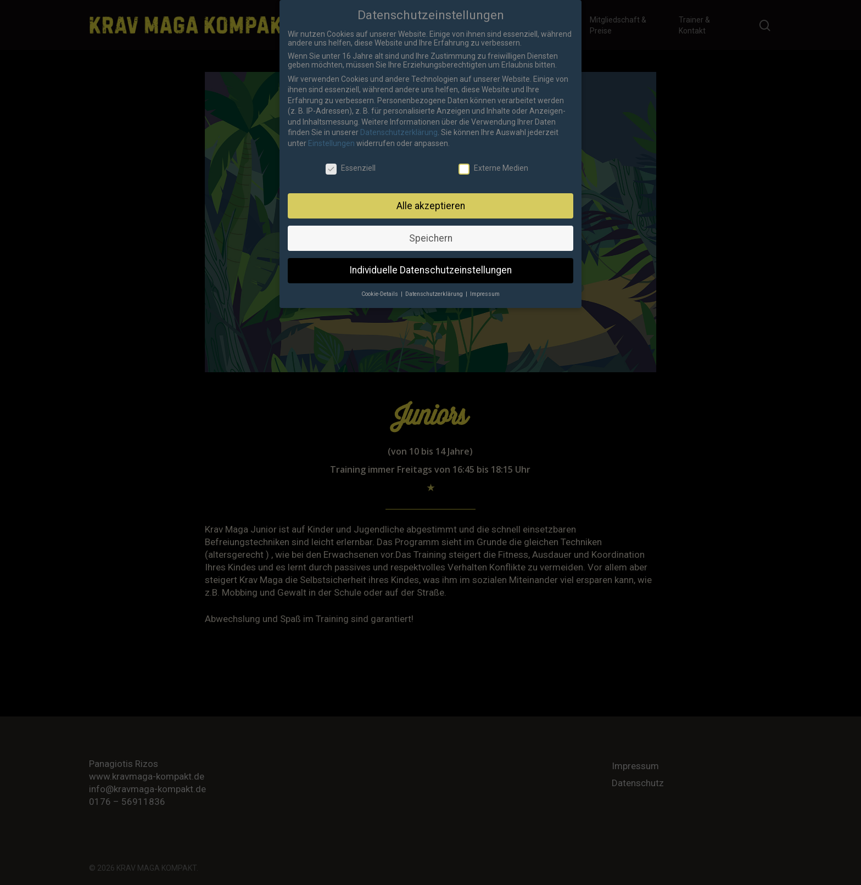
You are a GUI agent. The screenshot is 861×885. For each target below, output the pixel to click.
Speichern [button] (430, 231)
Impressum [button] (485, 288)
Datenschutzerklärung (399, 126)
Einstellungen (331, 137)
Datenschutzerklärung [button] (435, 288)
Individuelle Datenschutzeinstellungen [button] (430, 264)
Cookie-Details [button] (380, 288)
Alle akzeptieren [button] (430, 199)
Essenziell (351, 162)
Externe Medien (493, 162)
